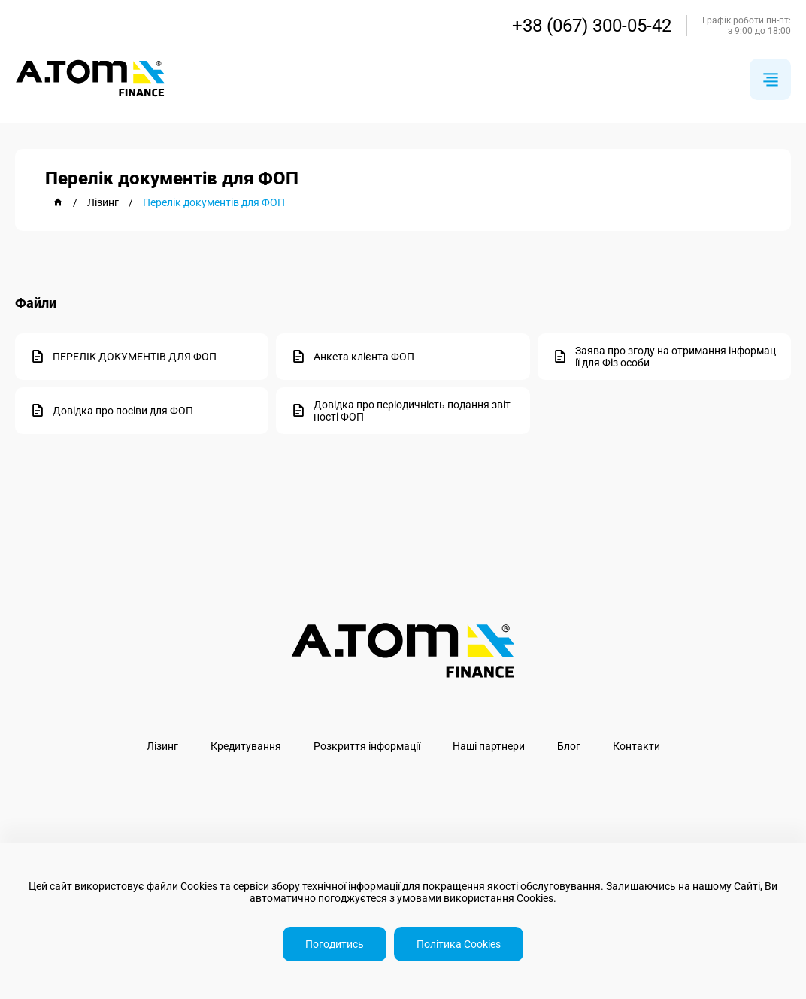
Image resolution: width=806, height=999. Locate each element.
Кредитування (246, 746)
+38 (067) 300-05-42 (591, 25)
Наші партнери (489, 746)
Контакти (636, 746)
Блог (568, 746)
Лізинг (162, 746)
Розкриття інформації (367, 746)
